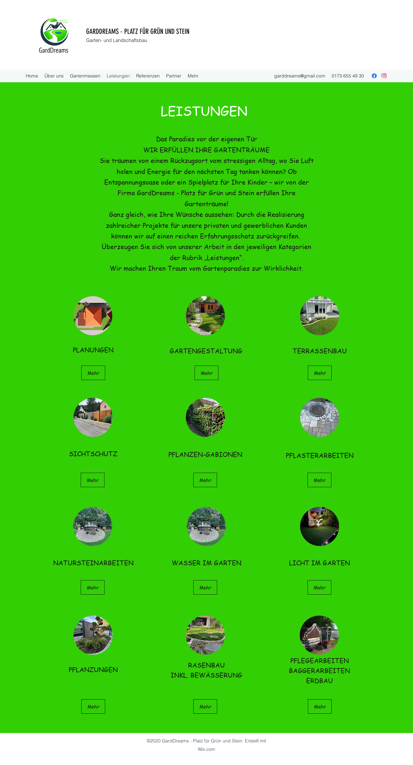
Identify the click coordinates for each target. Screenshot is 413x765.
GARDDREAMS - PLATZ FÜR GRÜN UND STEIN (137, 31)
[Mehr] (93, 373)
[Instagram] (384, 76)
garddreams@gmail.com (299, 76)
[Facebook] (374, 76)
